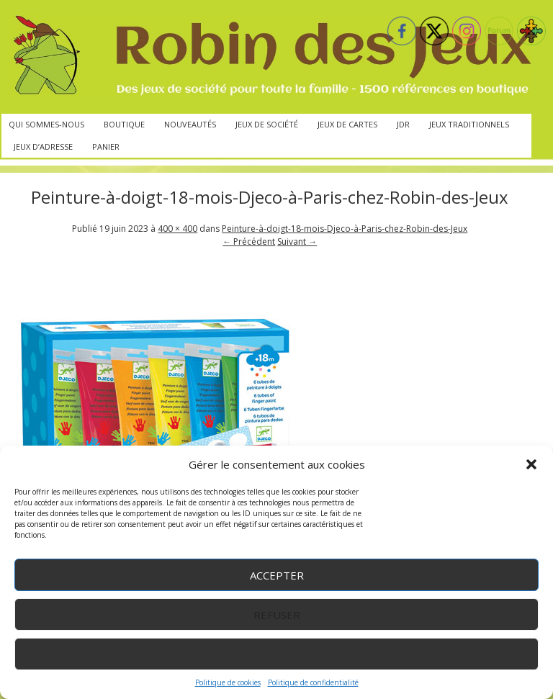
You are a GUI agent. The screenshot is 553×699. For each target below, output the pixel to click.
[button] (531, 464)
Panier (106, 146)
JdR (403, 124)
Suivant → (297, 241)
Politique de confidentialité (313, 682)
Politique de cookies (228, 682)
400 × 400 (177, 228)
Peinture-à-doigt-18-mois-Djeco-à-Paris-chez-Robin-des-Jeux (344, 228)
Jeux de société (266, 124)
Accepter (277, 575)
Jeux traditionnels (469, 124)
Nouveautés (190, 124)
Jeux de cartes (347, 124)
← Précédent (248, 241)
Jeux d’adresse (43, 146)
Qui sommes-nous (46, 124)
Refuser (276, 615)
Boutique (124, 124)
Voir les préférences (276, 654)
